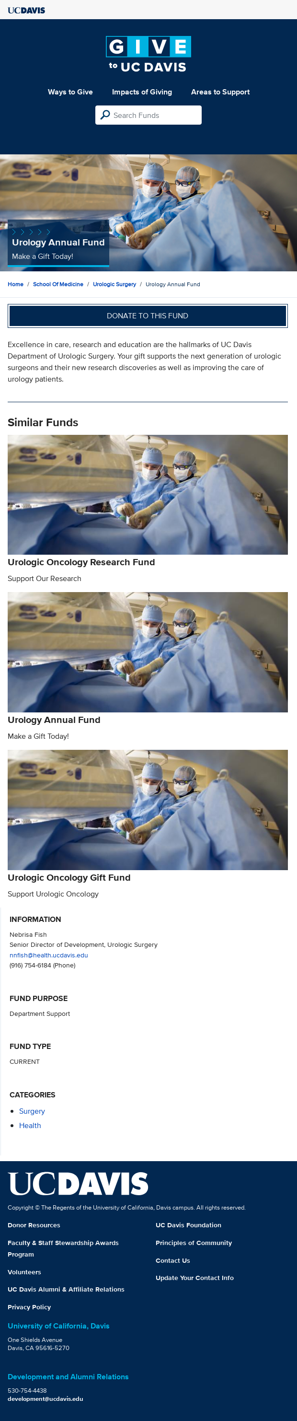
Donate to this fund (147, 315)
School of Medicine (58, 284)
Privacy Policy (29, 1307)
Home (15, 284)
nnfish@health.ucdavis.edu (49, 955)
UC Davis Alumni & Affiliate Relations (66, 1289)
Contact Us (173, 1260)
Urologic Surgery (114, 284)
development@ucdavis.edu (45, 1398)
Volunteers (24, 1272)
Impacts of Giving (142, 91)
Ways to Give (70, 91)
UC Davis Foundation (188, 1225)
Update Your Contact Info (195, 1277)
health (30, 1125)
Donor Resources (34, 1225)
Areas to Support (220, 91)
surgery (32, 1111)
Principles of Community (194, 1242)
